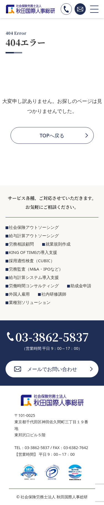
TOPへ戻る (52, 135)
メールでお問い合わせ (52, 369)
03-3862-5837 (52, 337)
